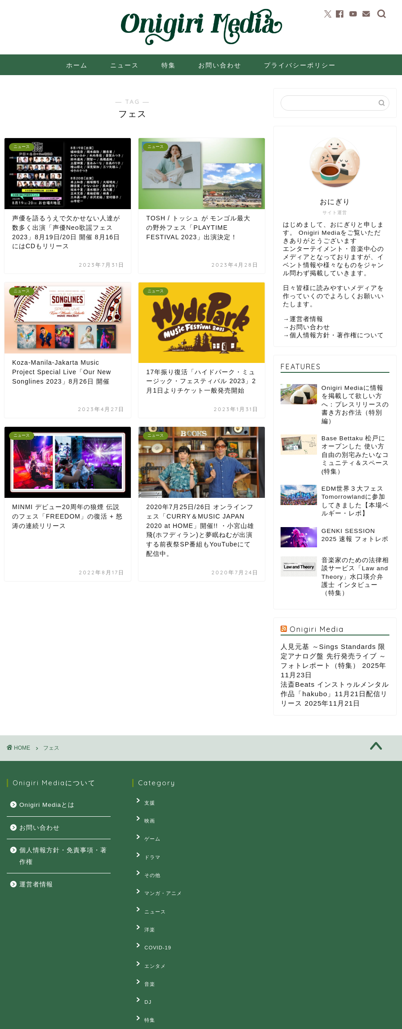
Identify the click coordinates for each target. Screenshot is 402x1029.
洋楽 (144, 897)
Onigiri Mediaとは (47, 804)
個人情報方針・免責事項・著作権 (63, 856)
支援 (144, 800)
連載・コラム (155, 980)
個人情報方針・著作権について (337, 335)
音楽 (144, 939)
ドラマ (147, 842)
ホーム (77, 65)
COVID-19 (152, 911)
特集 (168, 65)
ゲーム (147, 828)
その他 (147, 856)
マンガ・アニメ (158, 869)
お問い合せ (102, 1018)
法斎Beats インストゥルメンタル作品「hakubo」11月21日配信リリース (335, 693)
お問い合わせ (219, 65)
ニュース (124, 65)
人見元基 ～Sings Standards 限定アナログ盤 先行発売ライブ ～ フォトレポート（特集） (333, 656)
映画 (144, 814)
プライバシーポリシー (300, 65)
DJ (142, 953)
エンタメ (150, 925)
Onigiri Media (317, 629)
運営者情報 (306, 319)
